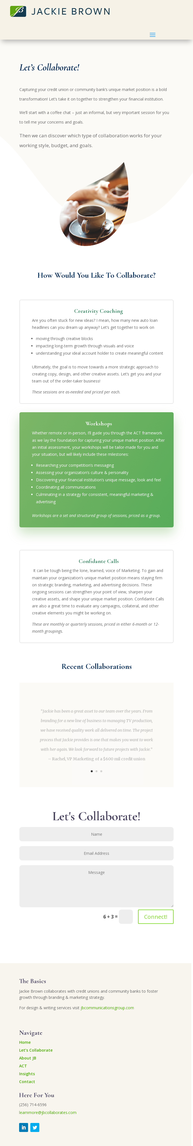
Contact (27, 1081)
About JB (27, 1058)
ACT (23, 1065)
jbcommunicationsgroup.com (107, 1007)
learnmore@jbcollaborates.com (47, 1112)
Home (25, 1042)
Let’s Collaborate (36, 1050)
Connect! (155, 917)
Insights (27, 1073)
